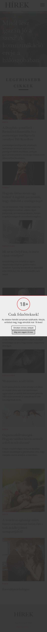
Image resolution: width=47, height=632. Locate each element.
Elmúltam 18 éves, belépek (24, 328)
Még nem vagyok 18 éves (23, 332)
